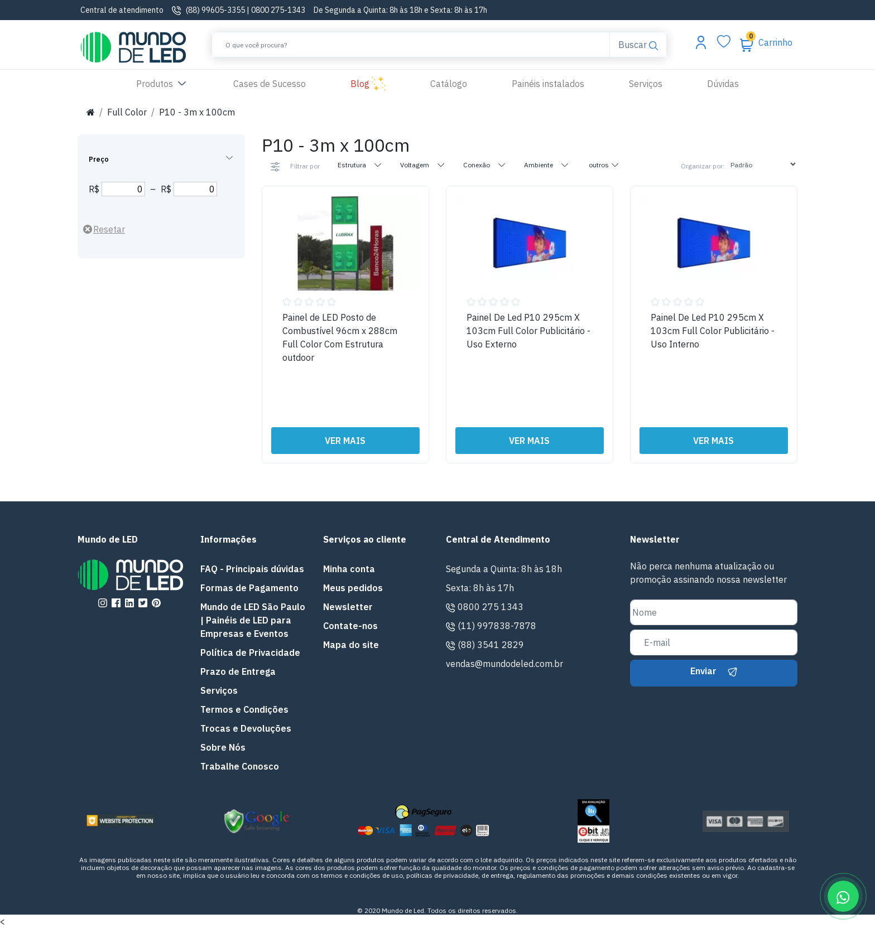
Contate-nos (350, 625)
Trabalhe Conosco (239, 766)
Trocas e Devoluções (245, 728)
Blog (368, 84)
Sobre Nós (223, 747)
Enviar (713, 670)
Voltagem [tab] (422, 164)
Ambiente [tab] (546, 164)
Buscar (638, 43)
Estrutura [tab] (360, 164)
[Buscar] (410, 44)
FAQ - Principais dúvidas (252, 568)
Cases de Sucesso (280, 82)
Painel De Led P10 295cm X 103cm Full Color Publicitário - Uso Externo (528, 331)
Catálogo (448, 83)
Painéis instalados (548, 83)
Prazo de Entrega (238, 671)
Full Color (127, 112)
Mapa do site (351, 644)
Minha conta (349, 568)
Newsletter (348, 606)
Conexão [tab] (484, 164)
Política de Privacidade (250, 652)
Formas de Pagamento (249, 587)
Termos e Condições (244, 709)
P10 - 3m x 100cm (197, 112)
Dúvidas (723, 83)
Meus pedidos (353, 587)
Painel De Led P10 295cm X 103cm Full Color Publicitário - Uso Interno (713, 331)
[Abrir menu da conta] (701, 42)
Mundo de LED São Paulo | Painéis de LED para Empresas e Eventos (252, 620)
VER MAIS (345, 440)
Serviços (645, 83)
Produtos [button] (162, 84)
